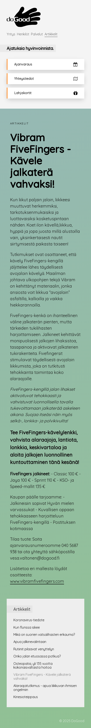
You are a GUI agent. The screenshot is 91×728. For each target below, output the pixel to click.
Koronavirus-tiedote (28, 620)
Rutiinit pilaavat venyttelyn (33, 649)
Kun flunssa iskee (26, 627)
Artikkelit (51, 34)
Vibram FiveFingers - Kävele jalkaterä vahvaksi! (42, 676)
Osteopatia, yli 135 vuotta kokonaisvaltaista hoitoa (33, 665)
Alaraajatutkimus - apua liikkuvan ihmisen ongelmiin (45, 688)
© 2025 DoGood (71, 721)
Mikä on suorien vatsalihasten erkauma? (44, 634)
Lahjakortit (46, 93)
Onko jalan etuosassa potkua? (37, 656)
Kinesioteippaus (25, 697)
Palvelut (37, 34)
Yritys (11, 34)
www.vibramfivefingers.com (37, 581)
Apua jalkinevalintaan (29, 642)
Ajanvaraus (46, 64)
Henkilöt (23, 34)
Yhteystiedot (46, 78)
